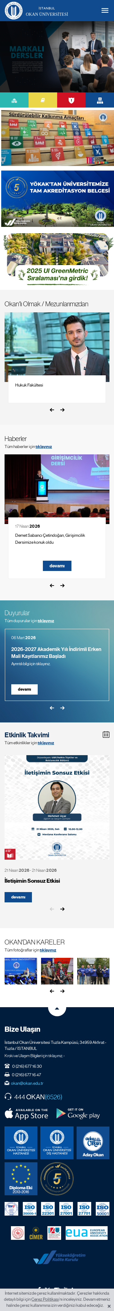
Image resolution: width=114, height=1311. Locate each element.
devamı (57, 566)
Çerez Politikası (45, 1299)
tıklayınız (44, 446)
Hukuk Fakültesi (29, 385)
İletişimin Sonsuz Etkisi (32, 881)
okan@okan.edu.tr (27, 1083)
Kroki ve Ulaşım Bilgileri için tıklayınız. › (35, 1055)
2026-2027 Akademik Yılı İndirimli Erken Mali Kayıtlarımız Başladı (56, 652)
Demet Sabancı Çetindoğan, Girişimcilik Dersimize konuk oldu (50, 539)
